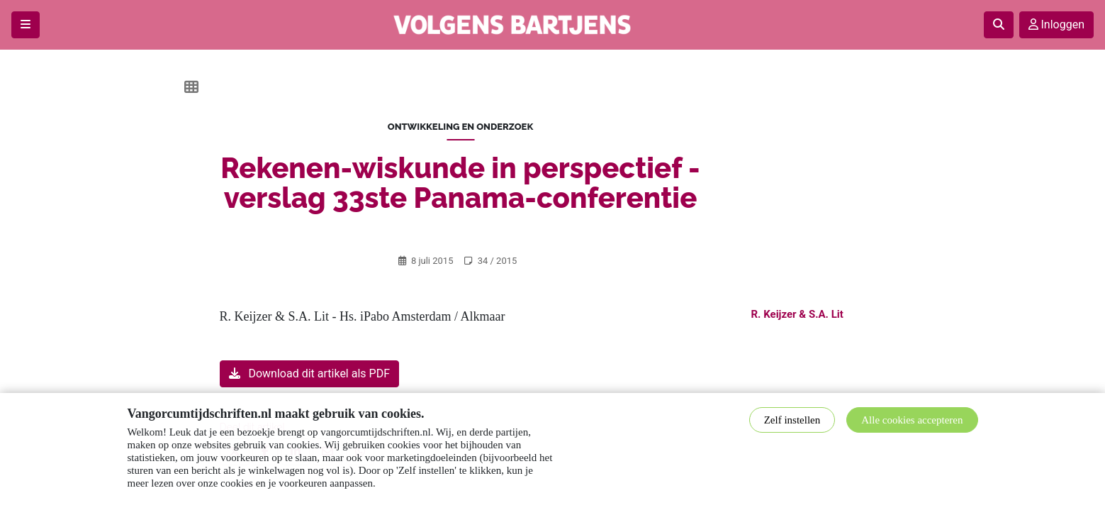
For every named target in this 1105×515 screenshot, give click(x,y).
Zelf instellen (792, 420)
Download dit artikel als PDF (309, 373)
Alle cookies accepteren (912, 420)
